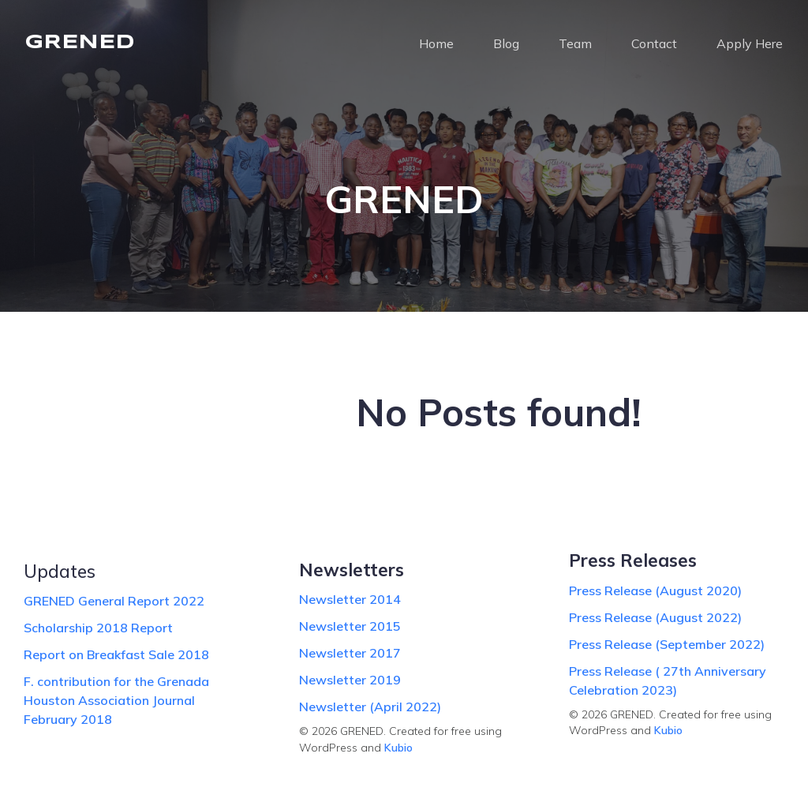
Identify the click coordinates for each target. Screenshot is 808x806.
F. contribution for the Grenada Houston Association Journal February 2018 (116, 700)
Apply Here (749, 43)
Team (575, 43)
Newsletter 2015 (350, 626)
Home (436, 43)
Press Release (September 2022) (667, 644)
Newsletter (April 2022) (370, 706)
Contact (654, 43)
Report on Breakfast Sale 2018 (116, 654)
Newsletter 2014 (350, 599)
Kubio (398, 747)
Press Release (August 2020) (655, 590)
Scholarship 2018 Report (98, 627)
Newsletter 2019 (350, 680)
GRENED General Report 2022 (114, 601)
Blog (506, 43)
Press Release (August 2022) (655, 617)
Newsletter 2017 (350, 653)
